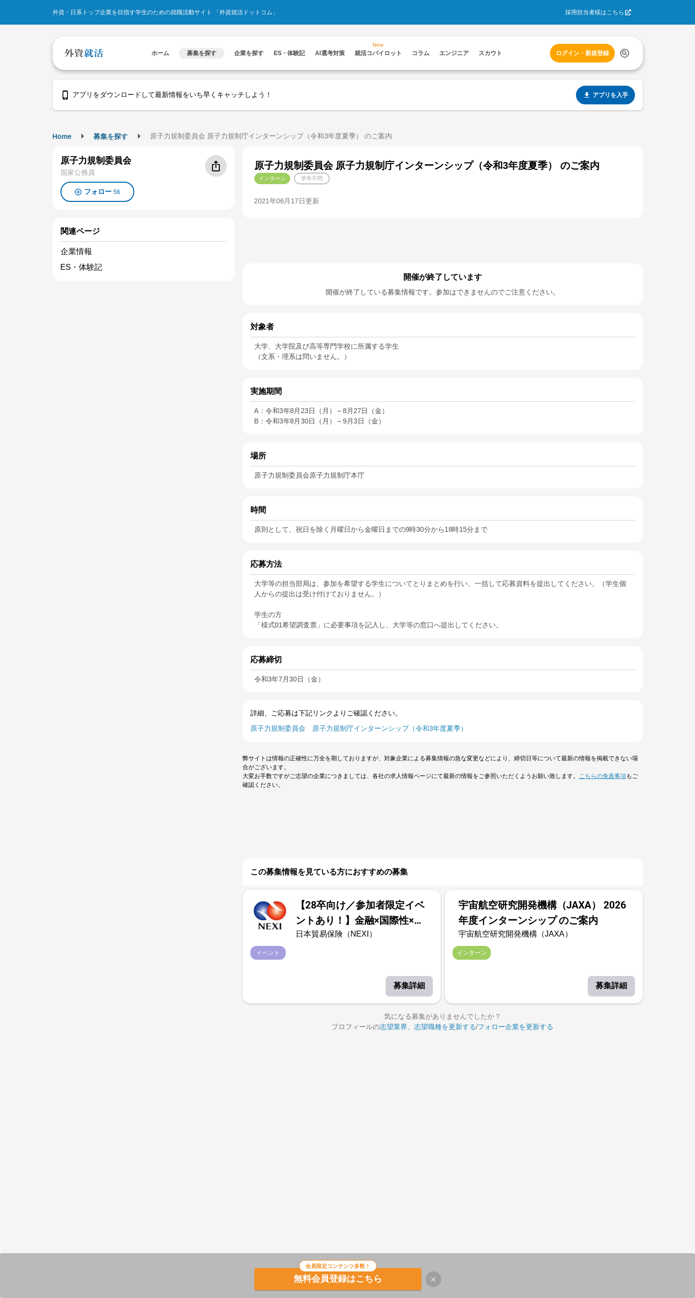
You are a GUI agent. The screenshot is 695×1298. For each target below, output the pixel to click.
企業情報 (76, 251)
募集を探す (110, 136)
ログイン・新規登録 (582, 53)
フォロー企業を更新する (515, 1027)
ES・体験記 (81, 267)
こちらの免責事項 (602, 776)
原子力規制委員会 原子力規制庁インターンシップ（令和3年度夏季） (359, 728)
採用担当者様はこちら (594, 12)
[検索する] (625, 53)
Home (62, 136)
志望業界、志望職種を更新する (428, 1027)
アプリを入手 (605, 95)
